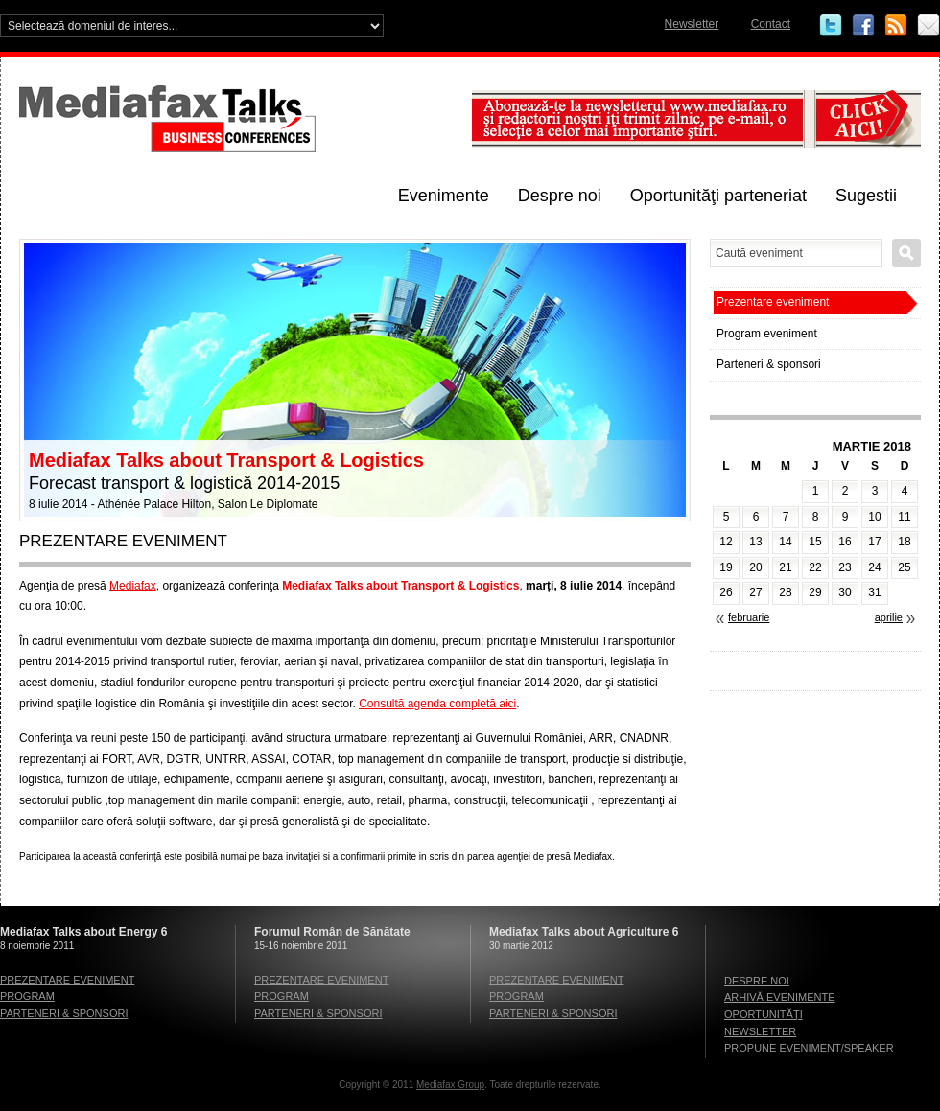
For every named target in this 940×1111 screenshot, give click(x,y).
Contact (770, 24)
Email (928, 25)
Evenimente (443, 195)
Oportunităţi (763, 1014)
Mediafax (132, 585)
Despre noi (559, 195)
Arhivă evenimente (779, 997)
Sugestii (866, 195)
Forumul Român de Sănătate (332, 931)
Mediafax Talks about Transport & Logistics (226, 460)
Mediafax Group (450, 1084)
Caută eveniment (906, 253)
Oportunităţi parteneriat (718, 195)
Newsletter (692, 24)
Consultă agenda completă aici (437, 703)
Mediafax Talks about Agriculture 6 (583, 931)
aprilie (889, 617)
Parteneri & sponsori (769, 364)
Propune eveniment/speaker (809, 1047)
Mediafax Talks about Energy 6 (84, 931)
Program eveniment (767, 333)
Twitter (830, 25)
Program (27, 996)
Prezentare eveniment (773, 302)
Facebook (863, 25)
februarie (748, 617)
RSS (895, 25)
